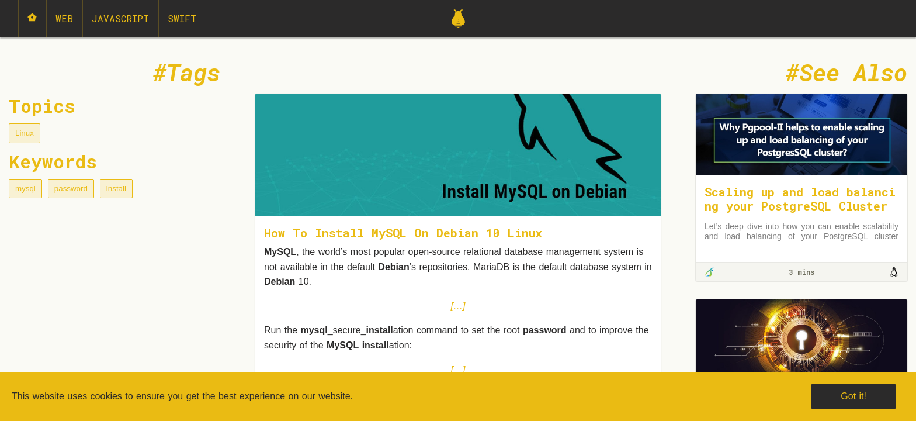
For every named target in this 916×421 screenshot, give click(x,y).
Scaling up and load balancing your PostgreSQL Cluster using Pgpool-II (800, 205)
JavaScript (120, 18)
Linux (24, 133)
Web (64, 18)
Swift (182, 18)
